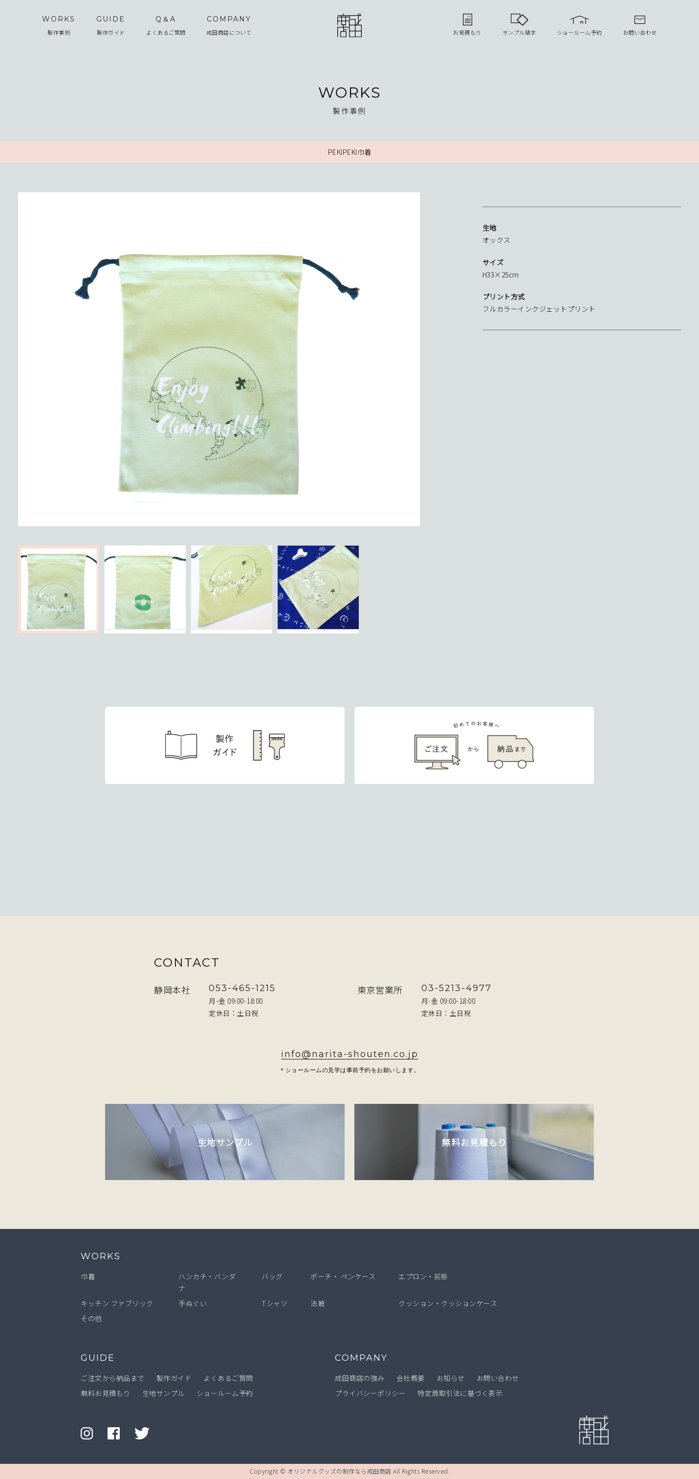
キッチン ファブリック (117, 1303)
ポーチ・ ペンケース (342, 1276)
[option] (233, 361)
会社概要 (410, 1378)
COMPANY (361, 1357)
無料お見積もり (106, 1393)
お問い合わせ (498, 1378)
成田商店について (229, 25)
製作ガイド (110, 25)
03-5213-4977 (456, 988)
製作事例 (58, 25)
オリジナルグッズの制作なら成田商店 (339, 1471)
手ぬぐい (192, 1303)
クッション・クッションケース (447, 1303)
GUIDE (98, 1357)
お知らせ (451, 1378)
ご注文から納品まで (113, 1378)
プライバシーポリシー (370, 1393)
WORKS (101, 1256)
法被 (317, 1303)
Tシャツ (274, 1303)
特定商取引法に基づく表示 (459, 1393)
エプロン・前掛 (423, 1276)
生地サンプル (163, 1393)
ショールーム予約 (225, 1393)
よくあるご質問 (166, 25)
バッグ (272, 1276)
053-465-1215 (242, 988)
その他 (91, 1318)
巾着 (88, 1276)
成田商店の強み (360, 1378)
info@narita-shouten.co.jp (349, 1054)
